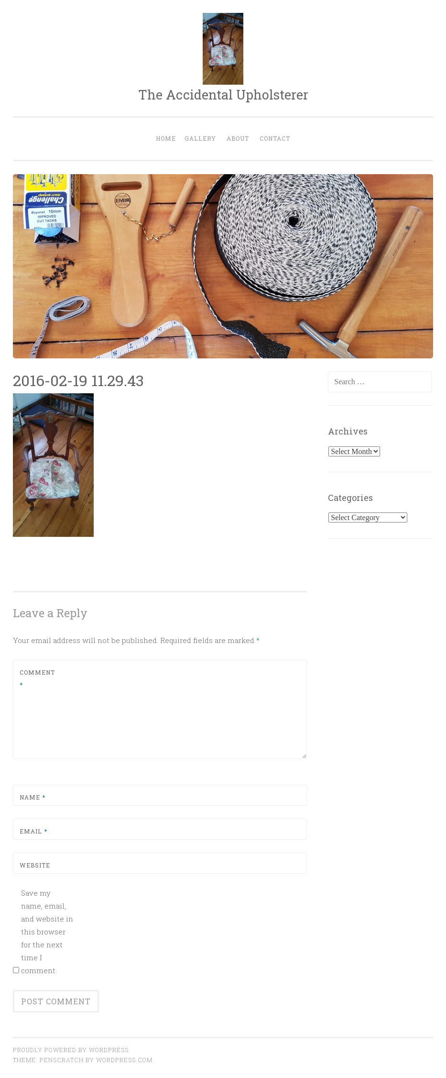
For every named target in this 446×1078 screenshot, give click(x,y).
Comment (37, 678)
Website (35, 865)
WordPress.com (124, 1060)
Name (32, 797)
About (238, 138)
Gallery (200, 138)
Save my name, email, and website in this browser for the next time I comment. (47, 931)
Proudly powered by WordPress (71, 1050)
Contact (275, 138)
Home (166, 138)
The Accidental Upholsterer (223, 94)
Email (33, 831)
